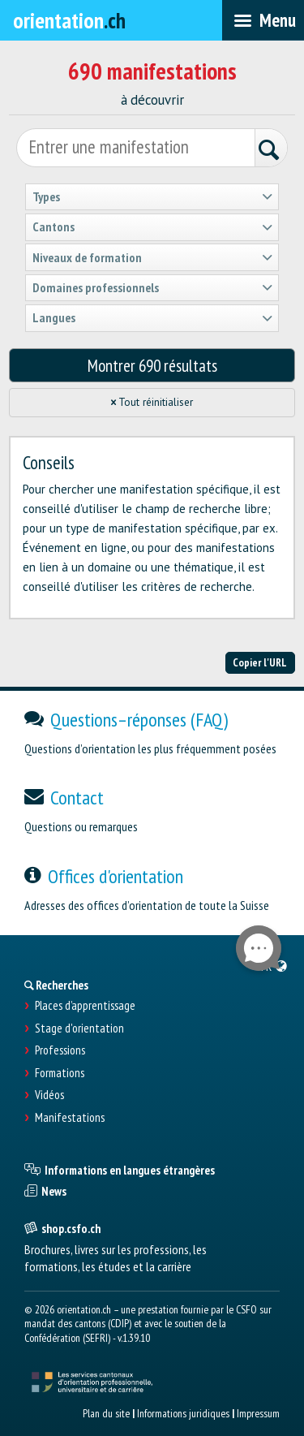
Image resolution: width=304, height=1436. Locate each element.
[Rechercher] (271, 149)
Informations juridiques (183, 1413)
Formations (59, 1073)
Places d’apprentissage (85, 1005)
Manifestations (70, 1117)
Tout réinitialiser (152, 402)
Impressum (258, 1413)
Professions (60, 1050)
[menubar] (263, 20)
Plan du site (106, 1413)
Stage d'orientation (79, 1028)
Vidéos (49, 1095)
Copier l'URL (260, 662)
